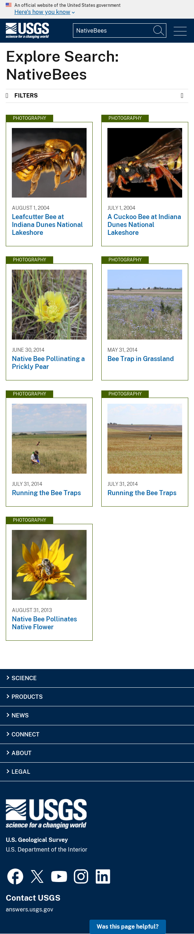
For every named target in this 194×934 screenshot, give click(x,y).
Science (24, 678)
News (20, 715)
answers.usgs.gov (29, 909)
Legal (20, 771)
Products (27, 696)
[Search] (159, 30)
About (21, 753)
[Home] (27, 36)
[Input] (119, 30)
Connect (25, 734)
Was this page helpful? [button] (128, 926)
